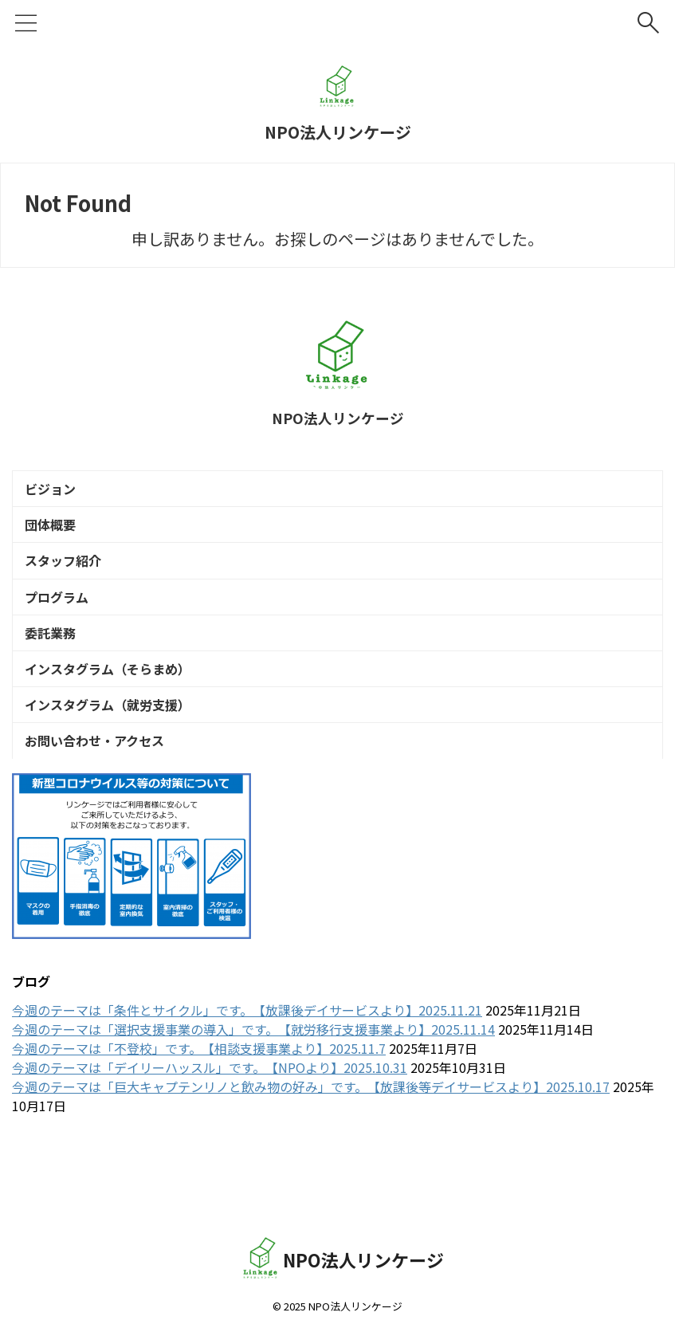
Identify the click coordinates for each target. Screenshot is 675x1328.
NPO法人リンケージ (338, 131)
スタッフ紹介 (67, 580)
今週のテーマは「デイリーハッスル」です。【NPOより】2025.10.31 (209, 1129)
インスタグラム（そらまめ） (111, 711)
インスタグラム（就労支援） (111, 755)
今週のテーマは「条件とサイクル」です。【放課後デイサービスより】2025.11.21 (247, 1072)
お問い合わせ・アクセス (98, 799)
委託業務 (54, 668)
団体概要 (54, 536)
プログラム (60, 624)
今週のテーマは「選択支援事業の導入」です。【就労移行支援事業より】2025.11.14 (253, 1091)
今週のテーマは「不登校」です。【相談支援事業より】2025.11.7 (199, 1110)
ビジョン (54, 492)
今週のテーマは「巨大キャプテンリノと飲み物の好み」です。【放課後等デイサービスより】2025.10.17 (311, 1148)
